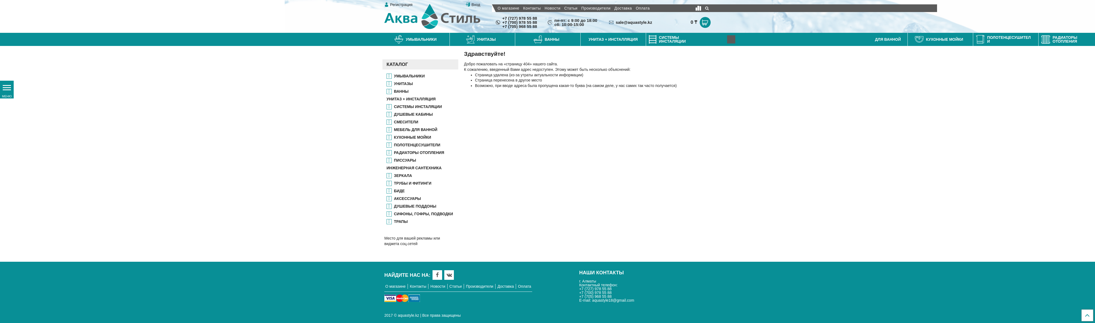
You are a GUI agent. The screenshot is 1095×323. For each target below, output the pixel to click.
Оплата (643, 8)
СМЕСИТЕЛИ (406, 122)
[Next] (731, 39)
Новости (553, 8)
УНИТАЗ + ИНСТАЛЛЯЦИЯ (411, 99)
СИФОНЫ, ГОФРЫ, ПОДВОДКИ (423, 214)
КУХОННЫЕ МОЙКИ (412, 137)
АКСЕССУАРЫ (407, 198)
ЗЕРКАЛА (403, 175)
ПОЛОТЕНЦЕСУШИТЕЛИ (417, 145)
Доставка (623, 8)
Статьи (570, 8)
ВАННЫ (401, 91)
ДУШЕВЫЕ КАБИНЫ (413, 114)
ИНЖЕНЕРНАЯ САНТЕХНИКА (414, 168)
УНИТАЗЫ (403, 84)
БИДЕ (399, 191)
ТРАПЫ (401, 221)
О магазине (508, 8)
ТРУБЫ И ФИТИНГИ (412, 183)
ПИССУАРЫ (405, 160)
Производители (596, 8)
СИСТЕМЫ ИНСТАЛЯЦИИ (418, 106)
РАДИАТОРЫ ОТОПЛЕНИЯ (419, 152)
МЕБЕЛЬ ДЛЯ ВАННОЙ (415, 129)
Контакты (532, 8)
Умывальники (409, 76)
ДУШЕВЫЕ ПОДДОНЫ (415, 206)
